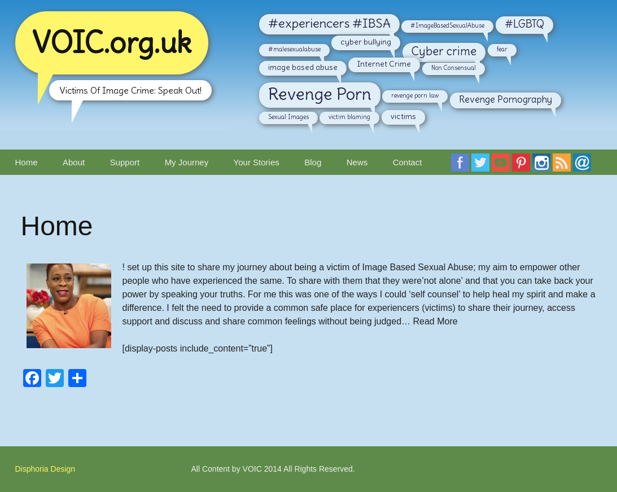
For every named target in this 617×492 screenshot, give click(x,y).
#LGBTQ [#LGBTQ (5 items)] (524, 23)
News (357, 162)
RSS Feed (564, 166)
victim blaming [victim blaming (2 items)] (349, 117)
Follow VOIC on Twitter (482, 166)
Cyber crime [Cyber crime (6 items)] (444, 51)
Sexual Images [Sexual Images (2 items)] (288, 117)
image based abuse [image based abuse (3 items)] (303, 67)
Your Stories (256, 162)
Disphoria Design (45, 468)
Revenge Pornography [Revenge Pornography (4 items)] (505, 99)
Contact (407, 162)
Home (26, 162)
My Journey (187, 162)
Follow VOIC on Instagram (543, 166)
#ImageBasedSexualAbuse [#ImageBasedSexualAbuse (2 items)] (447, 25)
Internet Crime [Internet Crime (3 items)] (384, 64)
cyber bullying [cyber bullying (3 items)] (365, 42)
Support (125, 162)
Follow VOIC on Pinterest (523, 166)
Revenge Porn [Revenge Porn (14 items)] (319, 94)
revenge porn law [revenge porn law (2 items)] (415, 95)
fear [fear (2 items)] (502, 49)
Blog (312, 162)
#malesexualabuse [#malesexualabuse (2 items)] (294, 49)
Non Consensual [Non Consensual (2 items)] (453, 68)
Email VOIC (584, 166)
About (74, 162)
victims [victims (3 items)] (403, 116)
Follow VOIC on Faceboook (462, 166)
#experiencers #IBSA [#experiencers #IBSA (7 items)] (329, 23)
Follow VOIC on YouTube (503, 166)
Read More (435, 321)
